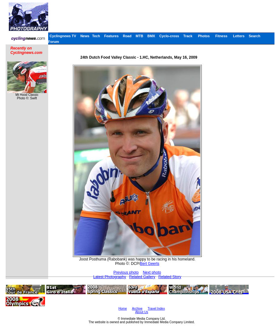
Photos (204, 36)
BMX (151, 36)
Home (122, 308)
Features (111, 36)
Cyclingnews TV (62, 36)
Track (187, 36)
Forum (53, 42)
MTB (139, 36)
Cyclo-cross (169, 36)
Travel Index (156, 308)
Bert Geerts (149, 263)
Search (254, 36)
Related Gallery (142, 277)
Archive (137, 308)
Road (127, 36)
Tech (96, 36)
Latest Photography (109, 277)
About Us (141, 312)
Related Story (169, 277)
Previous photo (125, 272)
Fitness (221, 36)
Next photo (152, 272)
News (84, 36)
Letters (239, 36)
